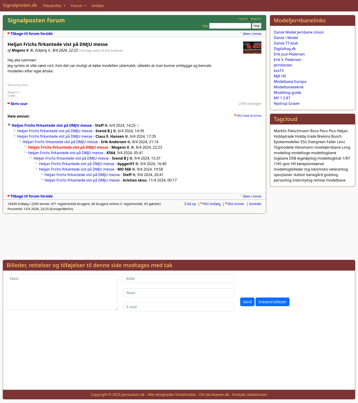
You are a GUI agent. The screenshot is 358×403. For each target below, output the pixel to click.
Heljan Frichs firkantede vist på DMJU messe (52, 125)
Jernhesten (283, 65)
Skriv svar (19, 103)
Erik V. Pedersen (287, 59)
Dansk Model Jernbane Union (299, 32)
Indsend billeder (272, 301)
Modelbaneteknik (289, 87)
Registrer (256, 18)
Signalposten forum (36, 20)
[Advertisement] (312, 222)
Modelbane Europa (290, 81)
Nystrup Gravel (286, 103)
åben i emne (252, 34)
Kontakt (255, 204)
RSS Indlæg (212, 204)
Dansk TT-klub (286, 43)
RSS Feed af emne (249, 115)
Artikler (98, 5)
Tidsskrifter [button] (52, 5)
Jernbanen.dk (133, 394)
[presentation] (275, 283)
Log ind (242, 18)
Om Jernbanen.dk (214, 394)
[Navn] (178, 292)
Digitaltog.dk (285, 48)
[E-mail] (178, 307)
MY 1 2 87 (282, 97)
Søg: (205, 26)
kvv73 (279, 70)
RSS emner (236, 204)
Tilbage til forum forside (32, 33)
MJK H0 (280, 76)
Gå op (191, 204)
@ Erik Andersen (112, 50)
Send (247, 301)
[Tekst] (62, 292)
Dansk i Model (286, 37)
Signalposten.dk (20, 5)
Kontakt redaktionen (249, 394)
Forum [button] (77, 5)
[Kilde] (178, 278)
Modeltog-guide (287, 92)
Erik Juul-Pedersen (289, 54)
